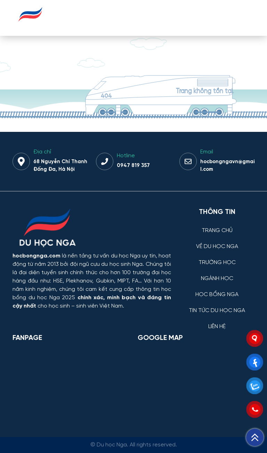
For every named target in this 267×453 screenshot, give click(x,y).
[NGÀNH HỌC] (216, 273)
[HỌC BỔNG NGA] (216, 289)
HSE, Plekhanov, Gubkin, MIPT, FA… (97, 281)
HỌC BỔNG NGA (216, 294)
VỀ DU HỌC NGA (217, 246)
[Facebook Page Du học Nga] (71, 383)
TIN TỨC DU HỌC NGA (217, 310)
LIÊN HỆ (217, 326)
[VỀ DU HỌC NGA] (216, 241)
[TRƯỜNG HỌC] (216, 257)
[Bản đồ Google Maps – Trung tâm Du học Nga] (190, 383)
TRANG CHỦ (217, 230)
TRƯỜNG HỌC (217, 262)
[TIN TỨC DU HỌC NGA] (216, 305)
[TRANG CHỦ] (216, 225)
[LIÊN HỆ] (216, 321)
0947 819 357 (133, 165)
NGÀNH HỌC (217, 278)
